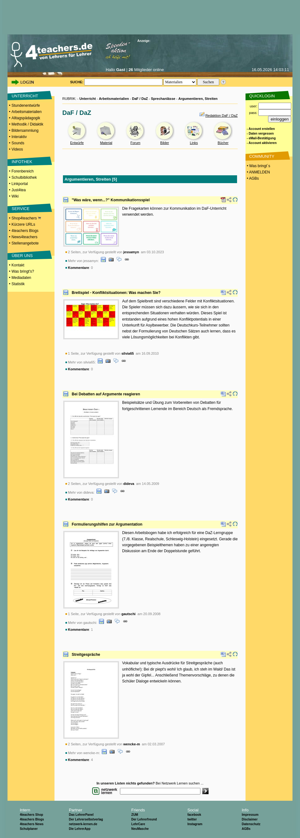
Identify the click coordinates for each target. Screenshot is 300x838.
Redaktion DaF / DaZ (221, 115)
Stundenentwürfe (26, 105)
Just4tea (19, 190)
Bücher (223, 143)
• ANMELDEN (258, 172)
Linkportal (20, 184)
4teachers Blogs (25, 231)
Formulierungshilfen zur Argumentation (107, 524)
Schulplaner (29, 828)
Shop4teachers (26, 218)
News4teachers (25, 237)
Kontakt (18, 265)
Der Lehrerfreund (144, 819)
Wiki (15, 196)
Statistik (18, 284)
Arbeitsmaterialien (27, 112)
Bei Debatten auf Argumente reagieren (106, 394)
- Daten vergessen (260, 133)
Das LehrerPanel (81, 814)
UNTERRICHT (25, 96)
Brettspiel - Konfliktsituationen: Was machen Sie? (116, 292)
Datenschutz (251, 824)
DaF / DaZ (140, 98)
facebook (194, 814)
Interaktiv (19, 137)
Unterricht (87, 98)
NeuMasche (140, 828)
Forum (135, 143)
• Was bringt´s (258, 166)
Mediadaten (21, 277)
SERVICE (20, 208)
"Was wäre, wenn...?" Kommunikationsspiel (111, 200)
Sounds (18, 143)
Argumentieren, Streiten (197, 98)
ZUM (134, 814)
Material (106, 143)
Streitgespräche (86, 654)
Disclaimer (250, 819)
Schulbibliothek (24, 177)
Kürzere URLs (23, 224)
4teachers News (32, 824)
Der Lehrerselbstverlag (86, 819)
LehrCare (138, 824)
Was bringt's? (23, 271)
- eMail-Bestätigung (261, 138)
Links (194, 143)
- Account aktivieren (262, 143)
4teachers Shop (31, 814)
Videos (17, 149)
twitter (192, 819)
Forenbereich (23, 171)
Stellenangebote (25, 243)
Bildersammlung (25, 130)
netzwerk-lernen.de (83, 824)
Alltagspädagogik (26, 118)
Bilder (164, 143)
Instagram (194, 824)
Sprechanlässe (163, 98)
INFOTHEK (22, 161)
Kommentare (78, 268)
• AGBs (252, 178)
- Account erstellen (261, 129)
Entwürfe (77, 143)
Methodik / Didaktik (27, 124)
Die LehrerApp (80, 828)
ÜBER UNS (22, 255)
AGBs (246, 828)
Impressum (250, 814)
